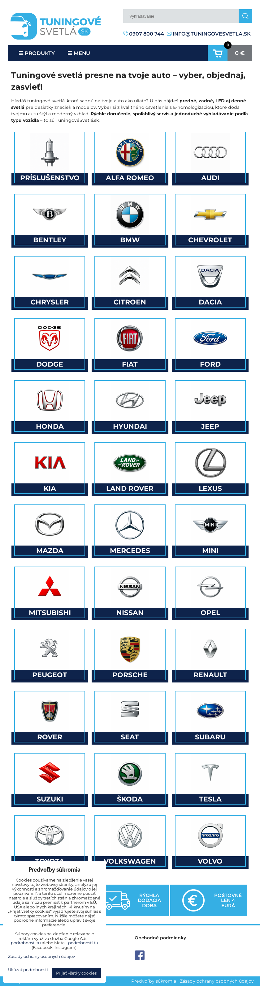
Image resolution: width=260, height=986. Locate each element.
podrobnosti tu (26, 942)
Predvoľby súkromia (153, 981)
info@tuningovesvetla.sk (209, 34)
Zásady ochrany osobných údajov (217, 981)
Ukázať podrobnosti (28, 969)
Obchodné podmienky (160, 938)
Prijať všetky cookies (76, 973)
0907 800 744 (143, 34)
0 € (240, 53)
